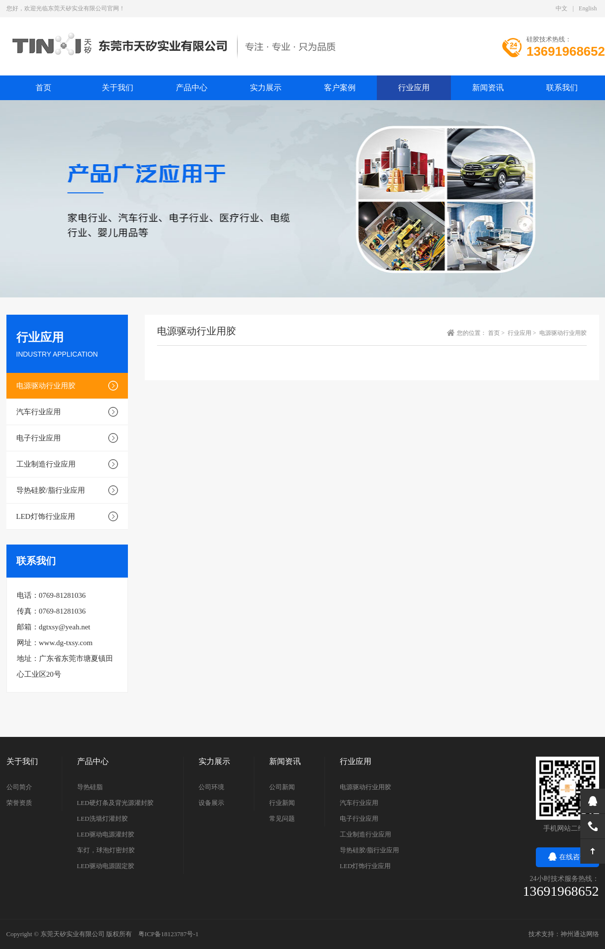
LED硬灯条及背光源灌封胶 (115, 802)
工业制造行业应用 (46, 464)
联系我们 (562, 87)
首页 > (497, 332)
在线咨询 (567, 857)
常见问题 (282, 818)
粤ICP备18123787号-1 (168, 934)
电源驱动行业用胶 (46, 386)
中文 (561, 8)
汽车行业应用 (38, 412)
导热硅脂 (90, 787)
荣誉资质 (19, 802)
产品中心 (191, 87)
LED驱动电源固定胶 (105, 866)
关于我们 (117, 87)
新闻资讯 (488, 87)
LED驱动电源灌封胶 (105, 834)
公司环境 (211, 787)
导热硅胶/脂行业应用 (50, 490)
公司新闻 (282, 787)
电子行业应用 (38, 438)
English (588, 8)
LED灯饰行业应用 (45, 516)
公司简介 (19, 787)
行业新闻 (282, 802)
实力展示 (266, 87)
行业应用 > (523, 332)
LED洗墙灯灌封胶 (102, 818)
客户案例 (340, 87)
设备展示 (211, 802)
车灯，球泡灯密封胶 (106, 850)
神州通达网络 (580, 934)
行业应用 (414, 87)
